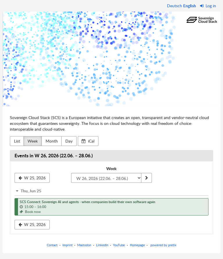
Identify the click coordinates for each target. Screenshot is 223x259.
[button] (111, 191)
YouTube (119, 245)
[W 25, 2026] (32, 178)
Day (69, 141)
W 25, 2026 (32, 224)
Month (52, 141)
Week (33, 141)
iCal (88, 141)
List (17, 141)
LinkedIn (102, 245)
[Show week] (146, 178)
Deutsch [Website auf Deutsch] (174, 5)
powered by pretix (163, 245)
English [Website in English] (189, 5)
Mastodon (84, 245)
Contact (52, 245)
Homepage (137, 245)
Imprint (67, 245)
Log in (208, 5)
